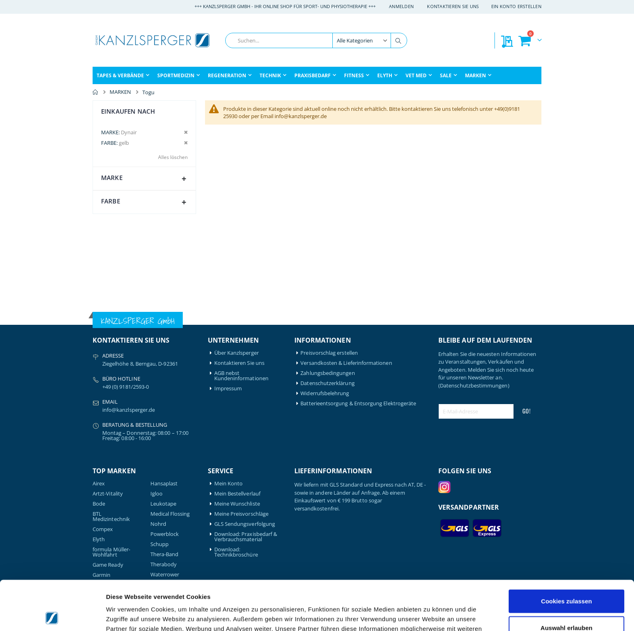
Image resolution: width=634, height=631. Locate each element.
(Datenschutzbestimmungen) (473, 385)
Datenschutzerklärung (327, 383)
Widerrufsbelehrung (324, 393)
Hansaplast (164, 483)
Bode (99, 503)
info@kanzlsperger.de (128, 409)
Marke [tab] (145, 179)
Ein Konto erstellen (516, 6)
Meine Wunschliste (237, 503)
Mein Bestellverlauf (237, 493)
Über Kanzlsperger (236, 353)
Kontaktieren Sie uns (453, 6)
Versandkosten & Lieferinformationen (346, 363)
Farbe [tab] (145, 202)
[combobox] (316, 40)
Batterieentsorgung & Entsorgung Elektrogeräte (358, 403)
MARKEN (120, 92)
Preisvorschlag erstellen (329, 353)
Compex (103, 529)
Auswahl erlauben (566, 578)
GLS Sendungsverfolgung (244, 524)
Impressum (228, 388)
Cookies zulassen (566, 551)
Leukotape (163, 503)
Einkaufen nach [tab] (128, 111)
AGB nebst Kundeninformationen (241, 376)
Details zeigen (430, 615)
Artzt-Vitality (108, 493)
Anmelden (401, 6)
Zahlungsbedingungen (327, 373)
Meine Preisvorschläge (241, 514)
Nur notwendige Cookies (566, 604)
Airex (99, 483)
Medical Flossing (170, 514)
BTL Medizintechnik (111, 516)
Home (95, 92)
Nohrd (158, 524)
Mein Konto (228, 483)
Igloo (156, 493)
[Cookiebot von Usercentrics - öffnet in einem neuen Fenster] (52, 615)
